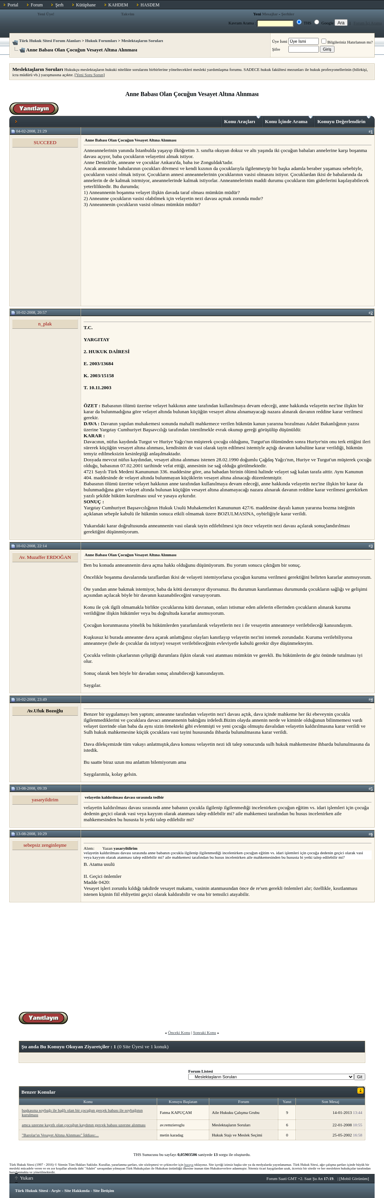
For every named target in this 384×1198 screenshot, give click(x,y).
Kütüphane (86, 5)
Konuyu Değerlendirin (344, 120)
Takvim (127, 14)
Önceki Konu (179, 1032)
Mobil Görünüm (354, 1178)
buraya (189, 1164)
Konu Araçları (242, 120)
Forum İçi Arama (368, 23)
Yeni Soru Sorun (90, 74)
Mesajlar (270, 14)
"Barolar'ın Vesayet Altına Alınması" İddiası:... (60, 1135)
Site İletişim (103, 1190)
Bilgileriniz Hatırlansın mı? (347, 42)
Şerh (59, 5)
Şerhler (287, 14)
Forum (37, 5)
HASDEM (150, 5)
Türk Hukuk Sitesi (31, 1190)
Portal (13, 5)
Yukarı (24, 1178)
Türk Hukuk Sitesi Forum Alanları (50, 40)
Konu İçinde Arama (289, 120)
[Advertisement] (140, 256)
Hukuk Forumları (101, 40)
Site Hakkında (77, 1190)
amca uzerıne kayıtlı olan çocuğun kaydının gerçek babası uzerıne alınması (84, 1125)
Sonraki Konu (204, 1032)
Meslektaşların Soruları (142, 40)
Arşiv (56, 1190)
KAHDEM (118, 5)
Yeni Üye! (45, 14)
